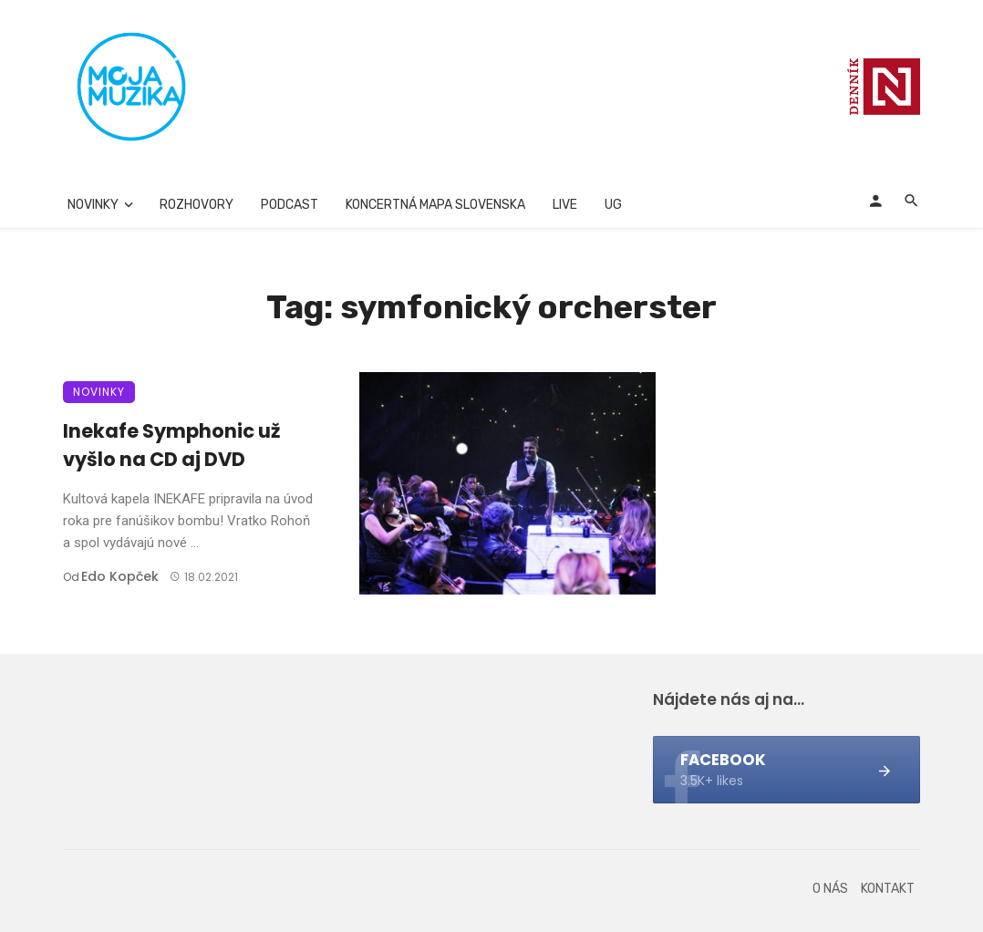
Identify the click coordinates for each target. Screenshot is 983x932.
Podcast (289, 204)
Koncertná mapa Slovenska (435, 204)
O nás (830, 888)
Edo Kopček (120, 576)
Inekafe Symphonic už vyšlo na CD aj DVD (171, 445)
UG (613, 204)
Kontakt (888, 888)
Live (565, 204)
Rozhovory (196, 204)
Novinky (93, 204)
